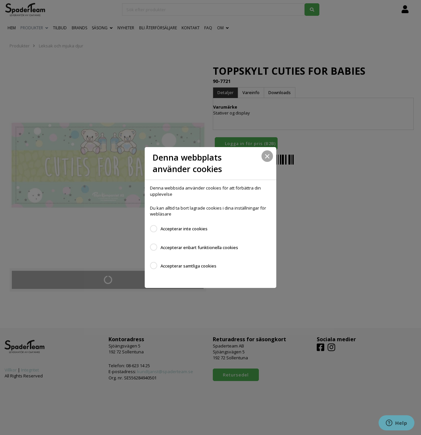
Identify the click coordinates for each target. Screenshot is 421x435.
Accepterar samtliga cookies (188, 266)
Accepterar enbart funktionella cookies (199, 247)
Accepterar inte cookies (184, 229)
